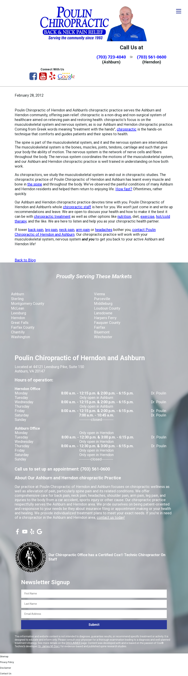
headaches (103, 229)
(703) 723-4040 (111, 57)
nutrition (124, 216)
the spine (34, 184)
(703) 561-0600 (151, 57)
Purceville (102, 298)
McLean (17, 308)
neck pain (66, 229)
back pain (35, 229)
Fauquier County (107, 322)
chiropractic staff (77, 207)
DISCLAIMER (73, 642)
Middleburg (103, 303)
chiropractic (126, 129)
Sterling (17, 298)
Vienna (99, 294)
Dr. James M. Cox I (48, 646)
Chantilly (18, 332)
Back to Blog (25, 260)
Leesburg (18, 313)
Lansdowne (103, 313)
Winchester (103, 337)
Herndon (18, 317)
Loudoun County (107, 308)
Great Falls (19, 322)
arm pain (83, 229)
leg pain (51, 229)
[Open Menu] (179, 11)
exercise (147, 216)
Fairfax (99, 327)
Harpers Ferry (105, 317)
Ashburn (17, 294)
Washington (20, 337)
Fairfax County (22, 327)
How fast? (123, 189)
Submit (94, 624)
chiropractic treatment (52, 216)
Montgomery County (27, 303)
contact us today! (111, 517)
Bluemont (102, 332)
